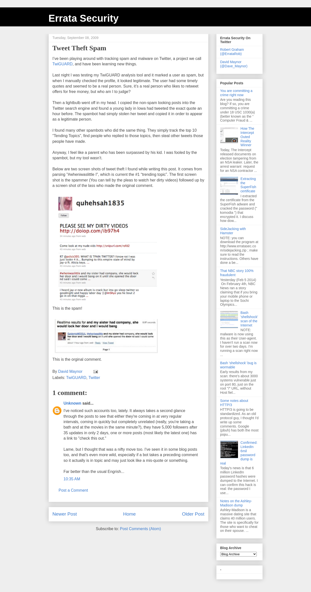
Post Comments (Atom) (140, 529)
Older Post (193, 514)
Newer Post (65, 514)
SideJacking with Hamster (233, 231)
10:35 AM (72, 479)
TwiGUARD (63, 64)
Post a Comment (73, 490)
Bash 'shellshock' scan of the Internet (249, 319)
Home (129, 514)
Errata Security (84, 18)
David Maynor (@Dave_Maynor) (234, 64)
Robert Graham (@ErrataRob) (232, 52)
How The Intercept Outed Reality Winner (247, 136)
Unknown (72, 403)
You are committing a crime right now (236, 93)
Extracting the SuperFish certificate (248, 185)
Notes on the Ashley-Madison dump (236, 503)
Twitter (94, 378)
